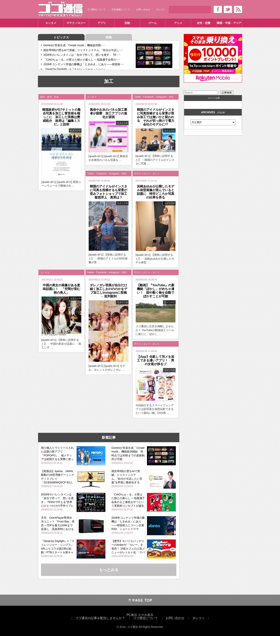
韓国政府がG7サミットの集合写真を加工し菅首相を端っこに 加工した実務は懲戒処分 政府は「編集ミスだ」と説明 (61, 117)
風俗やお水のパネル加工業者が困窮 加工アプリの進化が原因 (108, 113)
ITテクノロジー (76, 22)
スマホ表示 (145, 615)
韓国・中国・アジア (229, 22)
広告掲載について (120, 9)
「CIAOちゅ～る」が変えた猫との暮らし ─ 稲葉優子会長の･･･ (81, 59)
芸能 (127, 22)
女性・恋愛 (203, 22)
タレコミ (160, 9)
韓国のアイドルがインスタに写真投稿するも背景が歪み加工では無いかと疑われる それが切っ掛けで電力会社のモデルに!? (155, 117)
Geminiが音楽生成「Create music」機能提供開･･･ (74, 45)
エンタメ (50, 22)
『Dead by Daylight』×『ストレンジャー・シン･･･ (74, 69)
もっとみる (108, 570)
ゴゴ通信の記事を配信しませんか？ (100, 618)
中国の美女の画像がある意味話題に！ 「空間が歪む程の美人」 (61, 289)
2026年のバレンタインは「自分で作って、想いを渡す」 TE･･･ (81, 54)
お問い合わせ (143, 9)
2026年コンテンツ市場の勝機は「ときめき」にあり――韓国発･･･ (83, 64)
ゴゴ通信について (96, 9)
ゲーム (153, 22)
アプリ (102, 22)
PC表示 (132, 615)
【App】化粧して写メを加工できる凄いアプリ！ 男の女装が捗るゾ (155, 360)
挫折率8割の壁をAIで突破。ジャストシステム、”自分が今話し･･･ (83, 50)
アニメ (178, 22)
